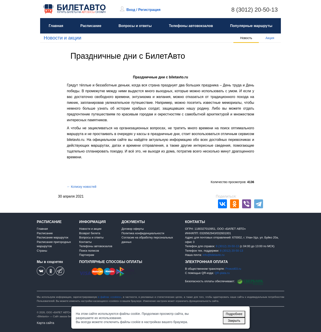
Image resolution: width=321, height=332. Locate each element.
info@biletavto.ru (213, 255)
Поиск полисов (89, 250)
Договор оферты (132, 228)
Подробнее (234, 314)
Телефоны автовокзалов (191, 26)
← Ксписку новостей (81, 186)
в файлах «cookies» (109, 297)
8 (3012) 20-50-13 (254, 9)
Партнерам (86, 255)
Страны (42, 250)
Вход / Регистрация (143, 10)
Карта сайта (45, 323)
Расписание (90, 26)
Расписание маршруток (52, 237)
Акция (269, 38)
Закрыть (234, 320)
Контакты (85, 242)
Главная (56, 26)
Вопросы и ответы (135, 26)
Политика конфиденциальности (142, 233)
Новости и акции (62, 38)
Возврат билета (89, 233)
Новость (246, 38)
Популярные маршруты (251, 26)
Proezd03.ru (233, 268)
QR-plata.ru (222, 273)
